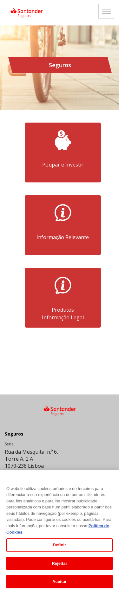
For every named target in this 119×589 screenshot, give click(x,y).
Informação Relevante (62, 241)
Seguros (14, 434)
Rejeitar (59, 565)
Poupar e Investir (62, 168)
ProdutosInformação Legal (63, 313)
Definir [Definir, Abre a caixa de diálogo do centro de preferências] (59, 547)
